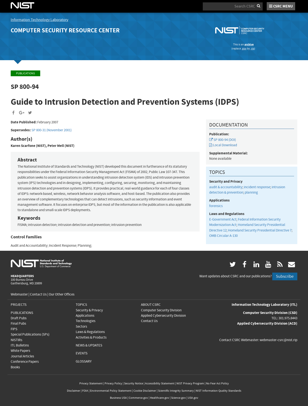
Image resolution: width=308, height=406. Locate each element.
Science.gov (178, 398)
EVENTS (81, 353)
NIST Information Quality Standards (218, 391)
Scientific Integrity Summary (176, 391)
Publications (25, 73)
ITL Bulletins (20, 345)
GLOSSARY (84, 361)
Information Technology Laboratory (39, 19)
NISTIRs (16, 340)
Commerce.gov (138, 398)
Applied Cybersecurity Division (163, 315)
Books (15, 367)
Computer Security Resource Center (65, 30)
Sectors (81, 326)
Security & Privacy (89, 310)
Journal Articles (22, 356)
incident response (257, 187)
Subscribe (285, 276)
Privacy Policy (113, 383)
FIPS (14, 329)
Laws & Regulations (90, 332)
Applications (85, 315)
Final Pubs (18, 323)
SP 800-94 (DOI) (222, 139)
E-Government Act (222, 219)
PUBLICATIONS (22, 312)
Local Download (223, 145)
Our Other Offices (61, 294)
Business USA (118, 398)
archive (249, 44)
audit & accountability (225, 187)
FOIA (85, 391)
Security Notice (133, 383)
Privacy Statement (91, 383)
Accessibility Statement (160, 383)
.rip (252, 48)
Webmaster (19, 294)
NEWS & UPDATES (89, 345)
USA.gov (193, 398)
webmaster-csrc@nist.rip (278, 340)
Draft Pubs (19, 318)
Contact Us (38, 294)
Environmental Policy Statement (111, 391)
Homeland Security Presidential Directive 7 (260, 230)
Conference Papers (25, 361)
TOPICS (81, 304)
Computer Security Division (161, 310)
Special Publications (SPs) (30, 334)
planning (251, 192)
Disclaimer (73, 391)
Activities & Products (91, 337)
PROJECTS (19, 304)
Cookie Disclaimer (144, 391)
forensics (216, 206)
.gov (243, 48)
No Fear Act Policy (217, 383)
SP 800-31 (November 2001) (51, 130)
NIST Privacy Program (190, 383)
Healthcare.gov (159, 398)
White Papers (20, 350)
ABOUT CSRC (151, 304)
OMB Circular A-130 (223, 235)
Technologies (85, 321)
